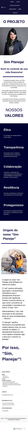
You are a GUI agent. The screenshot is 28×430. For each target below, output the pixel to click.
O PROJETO (5, 376)
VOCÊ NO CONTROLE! (15, 5)
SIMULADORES (13, 9)
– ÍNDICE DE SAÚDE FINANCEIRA (8, 381)
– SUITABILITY (5, 386)
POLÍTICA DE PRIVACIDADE (8, 403)
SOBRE (12, 1)
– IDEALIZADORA (5, 377)
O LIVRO (18, 1)
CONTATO (15, 12)
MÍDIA (19, 9)
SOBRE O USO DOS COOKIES (8, 404)
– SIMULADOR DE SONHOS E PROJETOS (10, 383)
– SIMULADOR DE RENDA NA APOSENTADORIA (11, 384)
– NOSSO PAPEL (5, 410)
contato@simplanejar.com (7, 394)
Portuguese (17, 429)
